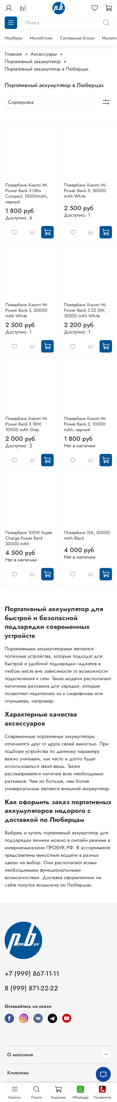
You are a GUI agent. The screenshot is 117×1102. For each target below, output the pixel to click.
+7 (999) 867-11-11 (32, 973)
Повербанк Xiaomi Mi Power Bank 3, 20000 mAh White (26, 310)
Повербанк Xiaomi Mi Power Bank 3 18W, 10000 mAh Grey (26, 424)
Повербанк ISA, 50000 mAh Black (87, 535)
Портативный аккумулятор (33, 61)
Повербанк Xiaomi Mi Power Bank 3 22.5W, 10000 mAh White (85, 310)
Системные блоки (77, 38)
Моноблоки (41, 38)
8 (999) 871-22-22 (31, 988)
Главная (13, 54)
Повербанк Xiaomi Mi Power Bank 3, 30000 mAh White (85, 190)
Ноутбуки (13, 38)
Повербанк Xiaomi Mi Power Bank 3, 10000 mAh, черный (85, 424)
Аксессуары (44, 54)
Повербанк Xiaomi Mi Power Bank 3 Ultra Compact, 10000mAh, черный (26, 193)
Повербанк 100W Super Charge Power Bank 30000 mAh (28, 538)
